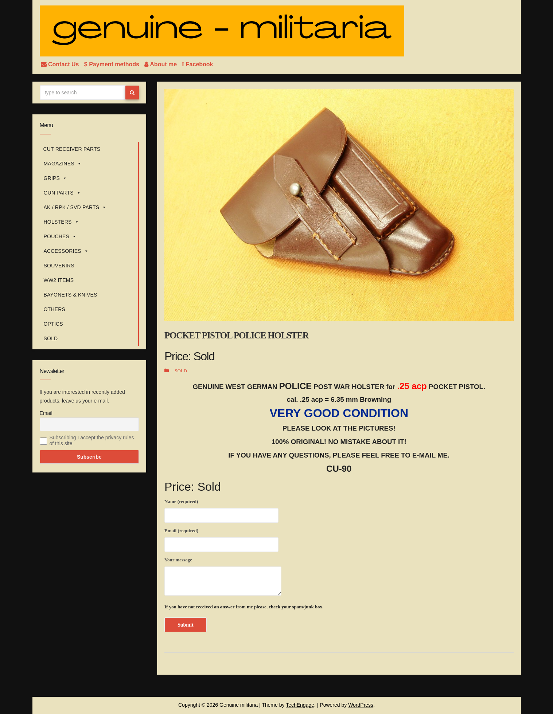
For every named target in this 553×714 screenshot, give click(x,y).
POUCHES (60, 236)
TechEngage (300, 705)
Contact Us (61, 64)
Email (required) (221, 539)
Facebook (197, 64)
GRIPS (55, 178)
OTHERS (55, 309)
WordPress (360, 705)
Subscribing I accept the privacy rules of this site (92, 440)
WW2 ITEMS (59, 280)
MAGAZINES (63, 163)
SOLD (51, 338)
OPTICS (53, 324)
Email (46, 413)
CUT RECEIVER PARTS (72, 149)
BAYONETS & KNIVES (70, 295)
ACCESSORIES (66, 251)
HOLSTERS (61, 222)
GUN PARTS (62, 193)
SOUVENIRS (59, 265)
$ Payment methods (112, 64)
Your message (222, 576)
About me (161, 64)
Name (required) (221, 510)
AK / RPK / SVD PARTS (75, 207)
